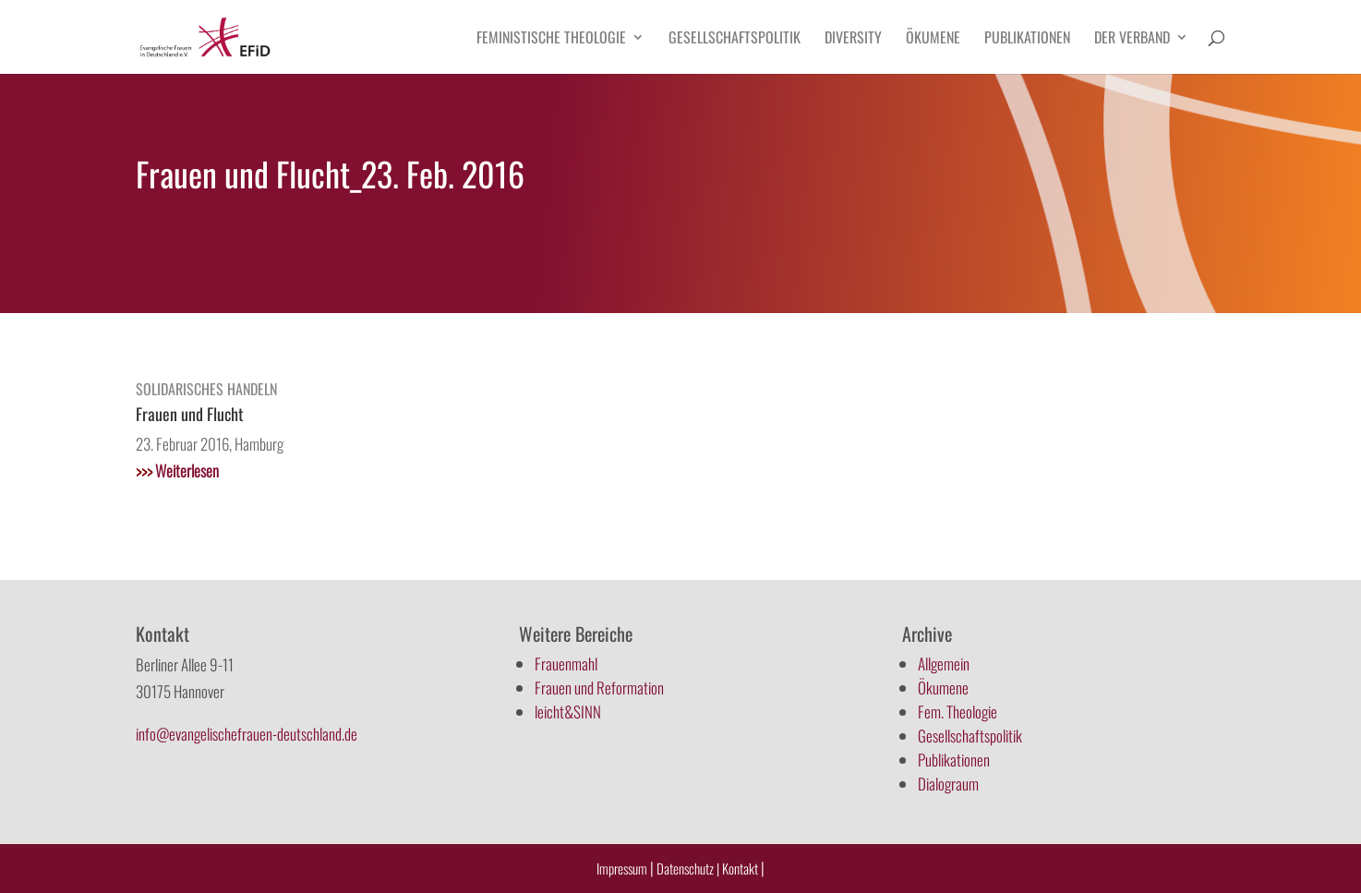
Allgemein (944, 663)
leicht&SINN (568, 711)
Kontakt (741, 868)
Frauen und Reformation (599, 687)
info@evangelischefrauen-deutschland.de (246, 733)
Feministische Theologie (551, 39)
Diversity (853, 39)
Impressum (621, 868)
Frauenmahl (566, 663)
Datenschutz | (687, 868)
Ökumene (933, 39)
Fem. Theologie (957, 711)
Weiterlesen (177, 470)
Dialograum (948, 783)
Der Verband (1132, 39)
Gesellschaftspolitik (734, 39)
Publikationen (1027, 39)
